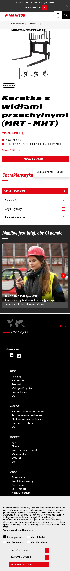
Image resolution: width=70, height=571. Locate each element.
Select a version (36, 7)
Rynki (13, 371)
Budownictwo (18, 380)
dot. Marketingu (39, 542)
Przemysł (16, 384)
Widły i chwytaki (19, 454)
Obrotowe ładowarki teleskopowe (27, 419)
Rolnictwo (16, 376)
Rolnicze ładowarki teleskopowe (27, 415)
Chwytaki (16, 446)
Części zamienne (20, 489)
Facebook (10, 355)
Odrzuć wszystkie (30, 550)
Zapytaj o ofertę (46, 159)
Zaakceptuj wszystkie (30, 564)
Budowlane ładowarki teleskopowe (28, 411)
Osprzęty (15, 437)
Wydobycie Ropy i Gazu (22, 388)
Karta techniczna (11, 133)
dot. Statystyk (38, 537)
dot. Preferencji (15, 542)
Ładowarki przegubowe (22, 423)
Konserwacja (18, 485)
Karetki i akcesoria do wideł (24, 450)
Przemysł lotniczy (20, 392)
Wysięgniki (17, 458)
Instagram (28, 355)
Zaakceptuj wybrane (30, 557)
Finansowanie (18, 477)
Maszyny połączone (21, 493)
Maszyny (14, 406)
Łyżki (14, 442)
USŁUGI (13, 472)
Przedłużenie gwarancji (22, 481)
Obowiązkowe (14, 537)
